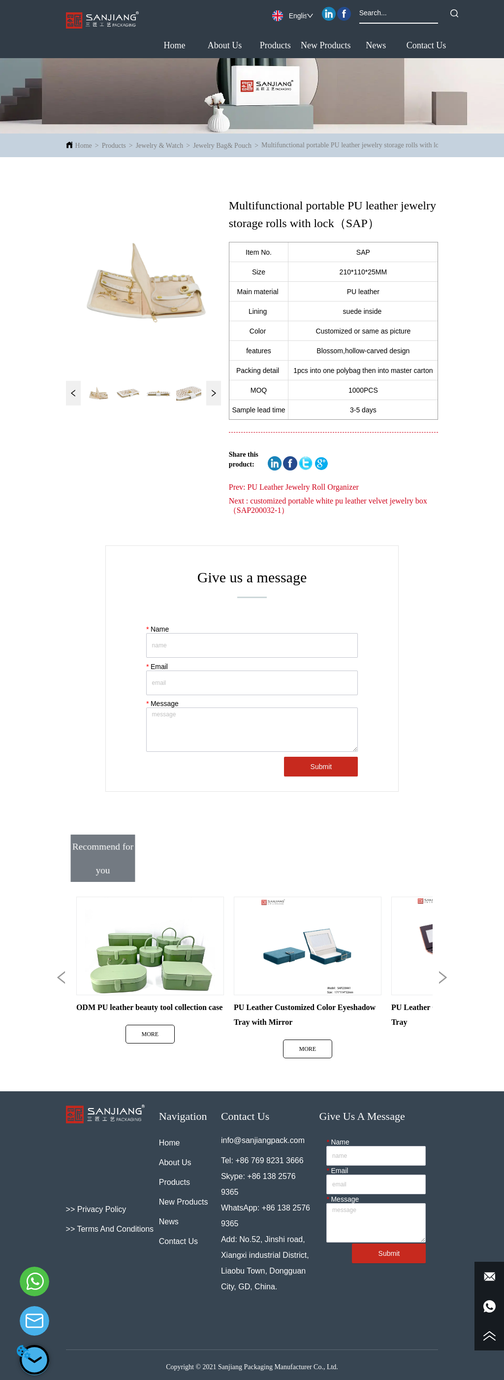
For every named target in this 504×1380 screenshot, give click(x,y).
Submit (321, 767)
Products (114, 145)
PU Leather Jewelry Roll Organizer (303, 487)
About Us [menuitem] (225, 45)
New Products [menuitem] (326, 45)
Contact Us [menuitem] (426, 45)
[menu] (300, 46)
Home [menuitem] (174, 45)
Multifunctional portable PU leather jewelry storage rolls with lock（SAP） (366, 145)
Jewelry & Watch (160, 145)
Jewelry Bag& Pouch (222, 145)
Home (83, 145)
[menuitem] (275, 46)
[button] (275, 45)
